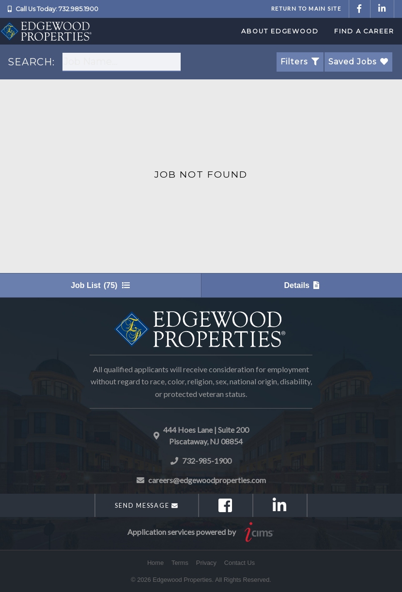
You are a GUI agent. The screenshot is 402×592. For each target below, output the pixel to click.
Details (301, 285)
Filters (300, 61)
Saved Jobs (358, 61)
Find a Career (364, 31)
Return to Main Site (306, 8)
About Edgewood (280, 31)
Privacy (206, 562)
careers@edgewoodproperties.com (207, 480)
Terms (179, 562)
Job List (100, 285)
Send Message (147, 505)
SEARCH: (31, 62)
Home (155, 562)
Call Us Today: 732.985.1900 (56, 9)
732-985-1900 (207, 460)
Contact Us (239, 562)
